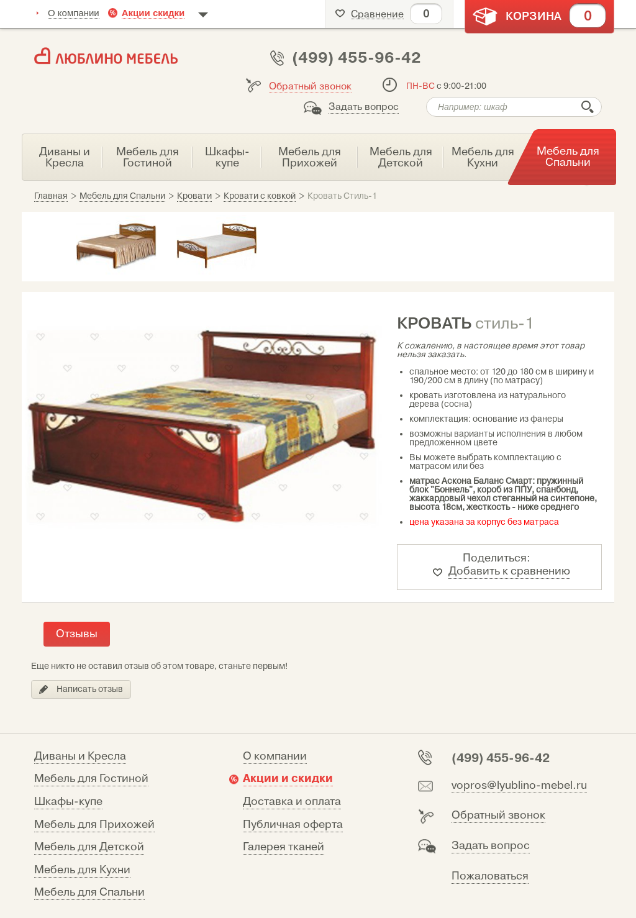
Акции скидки (153, 12)
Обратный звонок (310, 86)
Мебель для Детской (89, 847)
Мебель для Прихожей (94, 824)
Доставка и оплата (292, 801)
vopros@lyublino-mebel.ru (519, 785)
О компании (73, 12)
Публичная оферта (293, 824)
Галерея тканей (283, 847)
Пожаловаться (490, 876)
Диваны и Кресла (80, 756)
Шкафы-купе (68, 801)
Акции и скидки (288, 778)
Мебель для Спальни (89, 892)
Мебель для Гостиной (91, 778)
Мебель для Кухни (82, 870)
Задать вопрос (364, 107)
